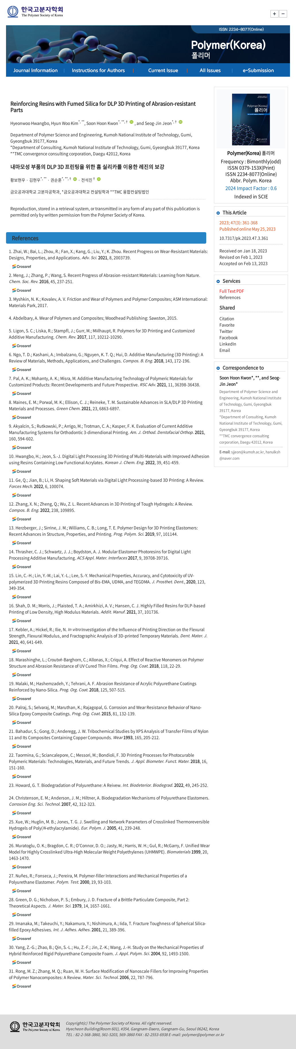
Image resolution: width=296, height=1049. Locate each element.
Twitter (226, 331)
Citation (226, 318)
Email (224, 350)
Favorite (227, 325)
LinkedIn (227, 344)
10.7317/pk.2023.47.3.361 (243, 238)
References (230, 297)
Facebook (228, 337)
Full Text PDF (231, 291)
